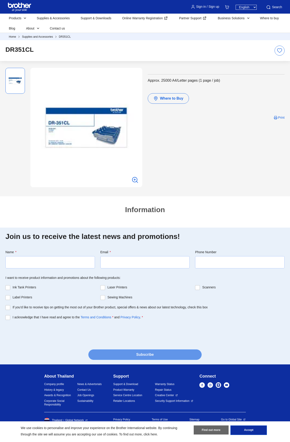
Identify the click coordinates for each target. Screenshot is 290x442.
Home (12, 36)
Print (281, 117)
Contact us (57, 28)
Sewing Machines (119, 297)
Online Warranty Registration (142, 18)
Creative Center (164, 395)
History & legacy (54, 389)
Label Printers (22, 297)
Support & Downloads (96, 18)
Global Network (74, 420)
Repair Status (163, 389)
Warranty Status (164, 384)
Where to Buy (168, 98)
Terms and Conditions (96, 317)
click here (150, 434)
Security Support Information (172, 401)
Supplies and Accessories (37, 36)
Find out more (211, 430)
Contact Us (84, 389)
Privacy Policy (130, 317)
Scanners (209, 287)
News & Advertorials (89, 384)
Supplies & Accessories (53, 18)
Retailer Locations (124, 401)
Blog (12, 28)
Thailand (53, 420)
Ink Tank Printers (24, 287)
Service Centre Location (127, 395)
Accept (248, 430)
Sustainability (85, 401)
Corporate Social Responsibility (54, 402)
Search (274, 7)
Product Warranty (123, 389)
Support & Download (125, 384)
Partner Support (190, 18)
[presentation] (39, 333)
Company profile (54, 384)
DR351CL (65, 36)
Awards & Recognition (57, 395)
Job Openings (85, 395)
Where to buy (269, 18)
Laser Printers (117, 287)
